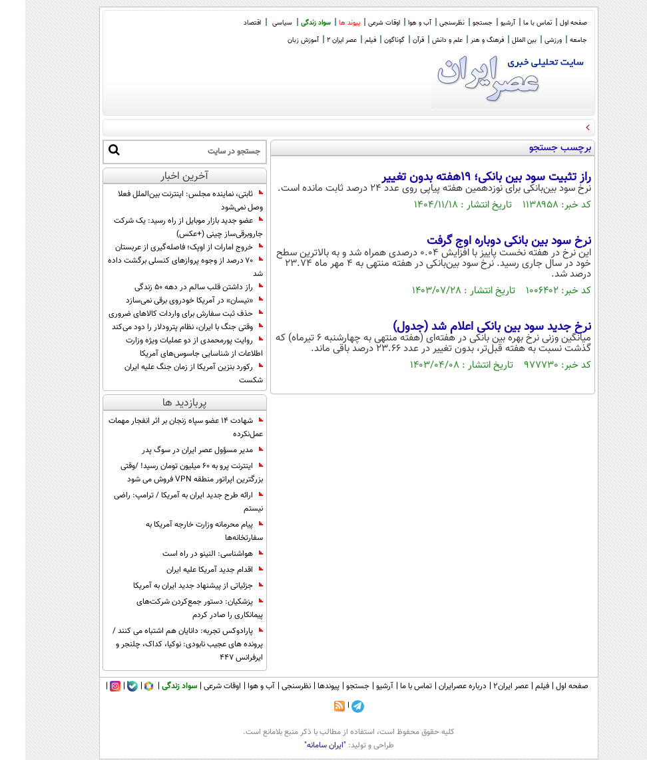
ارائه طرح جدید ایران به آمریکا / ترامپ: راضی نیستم (163, 502)
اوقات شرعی (359, 23)
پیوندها (303, 686)
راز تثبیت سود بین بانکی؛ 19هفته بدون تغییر (461, 177)
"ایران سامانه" (300, 745)
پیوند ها (324, 23)
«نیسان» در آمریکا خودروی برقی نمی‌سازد (169, 301)
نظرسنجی (426, 23)
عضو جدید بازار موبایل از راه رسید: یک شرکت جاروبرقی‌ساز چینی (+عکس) (163, 227)
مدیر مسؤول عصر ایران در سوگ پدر (177, 450)
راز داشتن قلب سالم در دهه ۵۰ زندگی (173, 287)
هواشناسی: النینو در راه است (187, 554)
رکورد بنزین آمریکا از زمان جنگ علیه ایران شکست (168, 373)
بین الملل (499, 40)
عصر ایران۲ (485, 686)
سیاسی (257, 23)
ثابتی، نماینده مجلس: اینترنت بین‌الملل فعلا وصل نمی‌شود (165, 200)
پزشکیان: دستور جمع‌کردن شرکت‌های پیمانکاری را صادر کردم (174, 608)
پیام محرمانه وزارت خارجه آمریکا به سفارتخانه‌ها (179, 531)
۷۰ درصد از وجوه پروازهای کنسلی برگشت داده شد (160, 267)
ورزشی (528, 40)
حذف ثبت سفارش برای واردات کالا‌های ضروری (160, 314)
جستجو (457, 23)
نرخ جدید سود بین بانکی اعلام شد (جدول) (466, 327)
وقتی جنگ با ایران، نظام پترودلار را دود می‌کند (162, 327)
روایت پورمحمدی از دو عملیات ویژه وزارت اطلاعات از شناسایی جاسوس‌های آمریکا (169, 347)
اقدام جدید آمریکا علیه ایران (189, 570)
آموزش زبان (278, 40)
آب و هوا (394, 23)
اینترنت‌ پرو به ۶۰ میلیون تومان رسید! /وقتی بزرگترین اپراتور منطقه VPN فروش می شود (166, 472)
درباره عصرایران (437, 686)
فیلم (345, 40)
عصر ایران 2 (316, 40)
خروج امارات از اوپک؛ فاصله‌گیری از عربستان (164, 247)
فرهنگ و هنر (462, 40)
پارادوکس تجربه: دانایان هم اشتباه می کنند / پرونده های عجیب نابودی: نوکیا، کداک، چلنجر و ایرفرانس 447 (162, 644)
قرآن (393, 40)
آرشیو (482, 23)
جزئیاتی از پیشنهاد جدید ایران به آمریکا (173, 586)
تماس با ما (512, 23)
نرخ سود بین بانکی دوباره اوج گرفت (483, 241)
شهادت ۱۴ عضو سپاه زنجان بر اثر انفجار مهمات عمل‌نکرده (160, 427)
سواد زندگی (291, 23)
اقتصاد (227, 23)
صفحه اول (548, 23)
